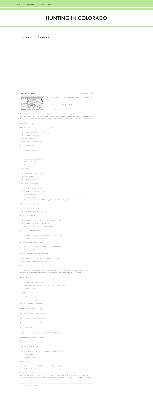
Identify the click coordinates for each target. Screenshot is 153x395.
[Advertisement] (57, 65)
